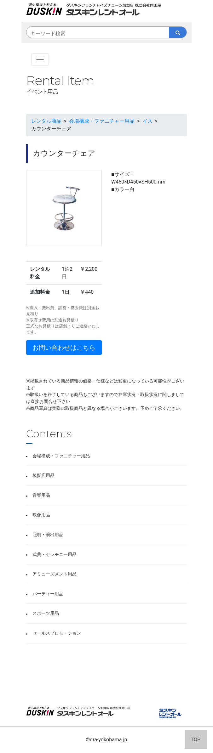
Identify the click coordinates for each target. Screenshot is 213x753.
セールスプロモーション (56, 633)
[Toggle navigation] (40, 59)
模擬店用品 (43, 475)
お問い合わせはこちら (63, 347)
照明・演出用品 (47, 534)
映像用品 (41, 515)
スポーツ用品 (45, 613)
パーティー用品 (47, 594)
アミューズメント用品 (54, 574)
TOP (195, 740)
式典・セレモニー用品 (54, 554)
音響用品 (41, 495)
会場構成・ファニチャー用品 (61, 456)
